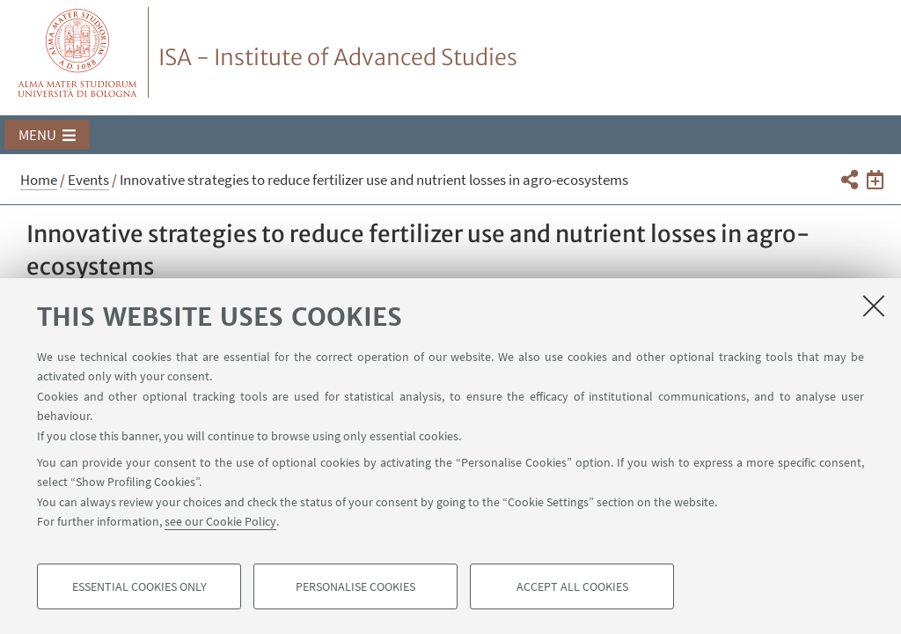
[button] (47, 135)
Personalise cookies (355, 586)
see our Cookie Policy (220, 521)
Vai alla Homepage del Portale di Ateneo (78, 52)
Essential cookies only (139, 586)
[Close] (874, 305)
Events (88, 179)
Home (38, 179)
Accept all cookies (572, 586)
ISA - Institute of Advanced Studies (337, 57)
